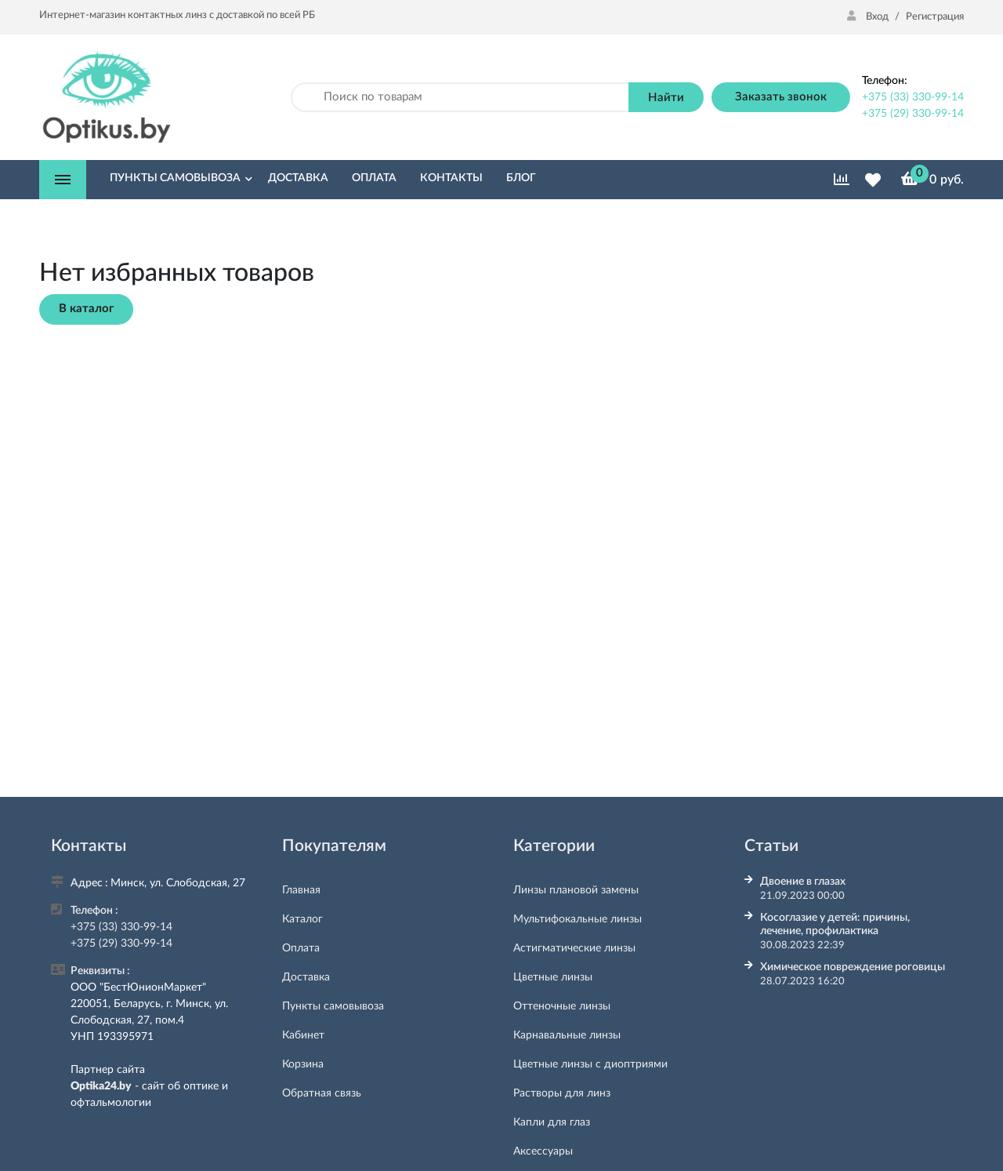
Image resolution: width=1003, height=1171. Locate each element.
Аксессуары (543, 1151)
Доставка (306, 977)
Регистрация (935, 17)
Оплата (301, 948)
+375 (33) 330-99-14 (913, 97)
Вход (869, 17)
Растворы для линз (561, 1093)
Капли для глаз (551, 1122)
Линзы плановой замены (576, 890)
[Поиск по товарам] (460, 97)
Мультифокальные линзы (577, 919)
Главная (301, 890)
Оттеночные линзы (561, 1006)
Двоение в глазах (802, 881)
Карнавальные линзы (567, 1035)
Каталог (302, 919)
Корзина (303, 1064)
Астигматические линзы (574, 948)
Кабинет (303, 1035)
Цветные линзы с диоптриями (590, 1064)
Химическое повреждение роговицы (852, 967)
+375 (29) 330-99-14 (913, 113)
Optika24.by (101, 1086)
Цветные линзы (552, 977)
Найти (666, 98)
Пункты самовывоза (333, 1006)
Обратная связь (321, 1093)
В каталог (86, 309)
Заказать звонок (781, 97)
